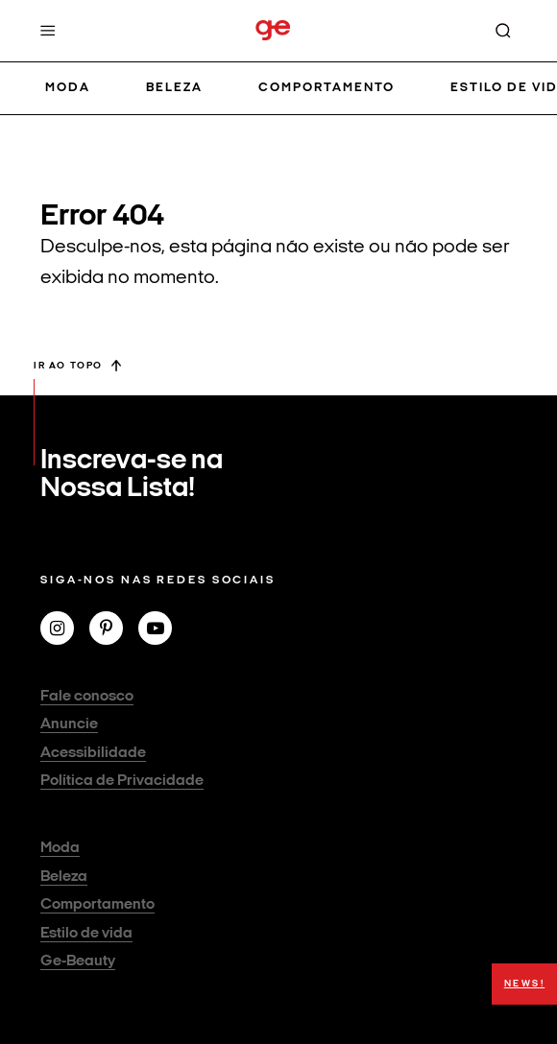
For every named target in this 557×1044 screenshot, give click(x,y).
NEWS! (524, 984)
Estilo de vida (86, 933)
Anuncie (69, 724)
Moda (67, 88)
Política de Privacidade (122, 781)
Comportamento (327, 88)
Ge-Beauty (77, 961)
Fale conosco (86, 696)
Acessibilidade (93, 753)
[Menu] (48, 30)
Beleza (174, 88)
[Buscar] (503, 30)
